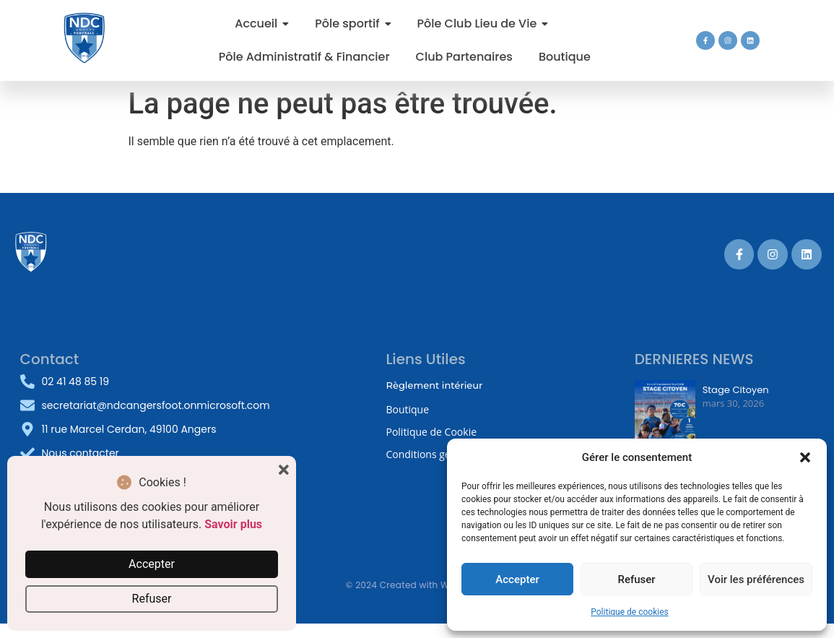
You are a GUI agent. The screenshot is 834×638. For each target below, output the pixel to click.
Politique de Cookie (431, 432)
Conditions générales (435, 454)
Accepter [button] (152, 564)
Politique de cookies (629, 612)
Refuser (636, 579)
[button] (805, 457)
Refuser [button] (152, 598)
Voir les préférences (756, 579)
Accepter (517, 579)
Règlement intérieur (434, 385)
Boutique (407, 409)
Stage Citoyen (735, 390)
